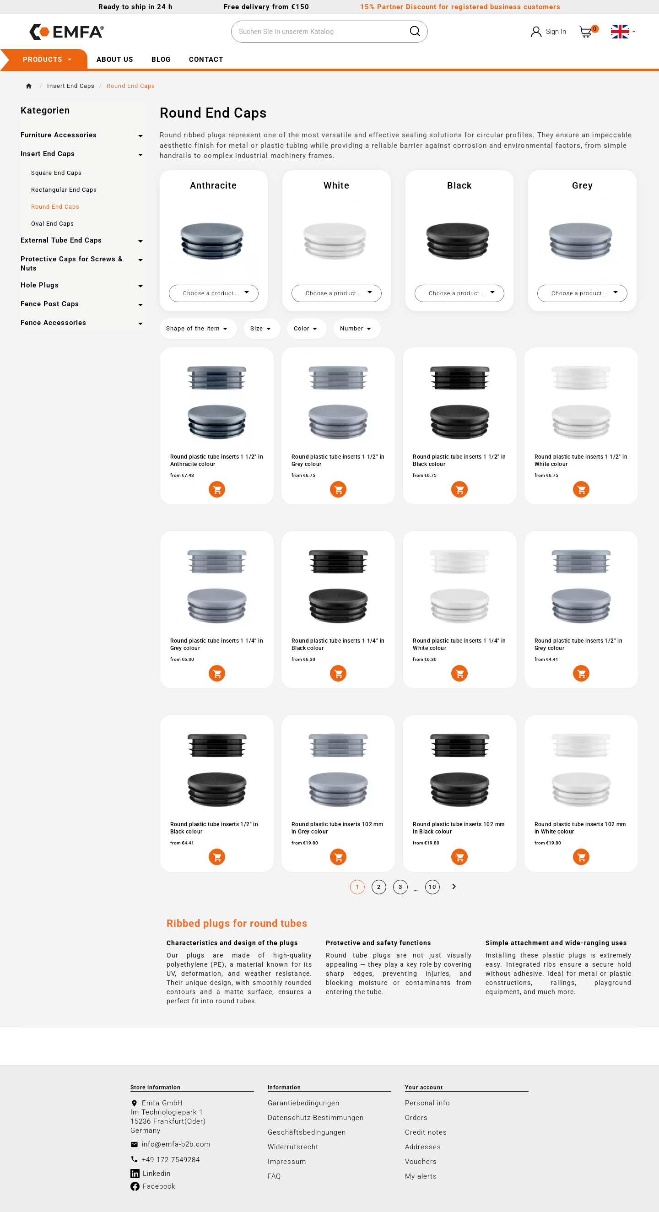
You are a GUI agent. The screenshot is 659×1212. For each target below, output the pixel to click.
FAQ (274, 1176)
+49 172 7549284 (171, 1160)
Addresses (423, 1147)
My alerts (421, 1176)
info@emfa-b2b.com (176, 1144)
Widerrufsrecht (293, 1147)
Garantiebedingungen (304, 1103)
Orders (416, 1118)
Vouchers (421, 1162)
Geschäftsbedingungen (307, 1132)
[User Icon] (547, 32)
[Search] (317, 32)
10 (432, 886)
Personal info (427, 1103)
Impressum (287, 1162)
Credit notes (426, 1132)
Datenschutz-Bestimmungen (316, 1118)
